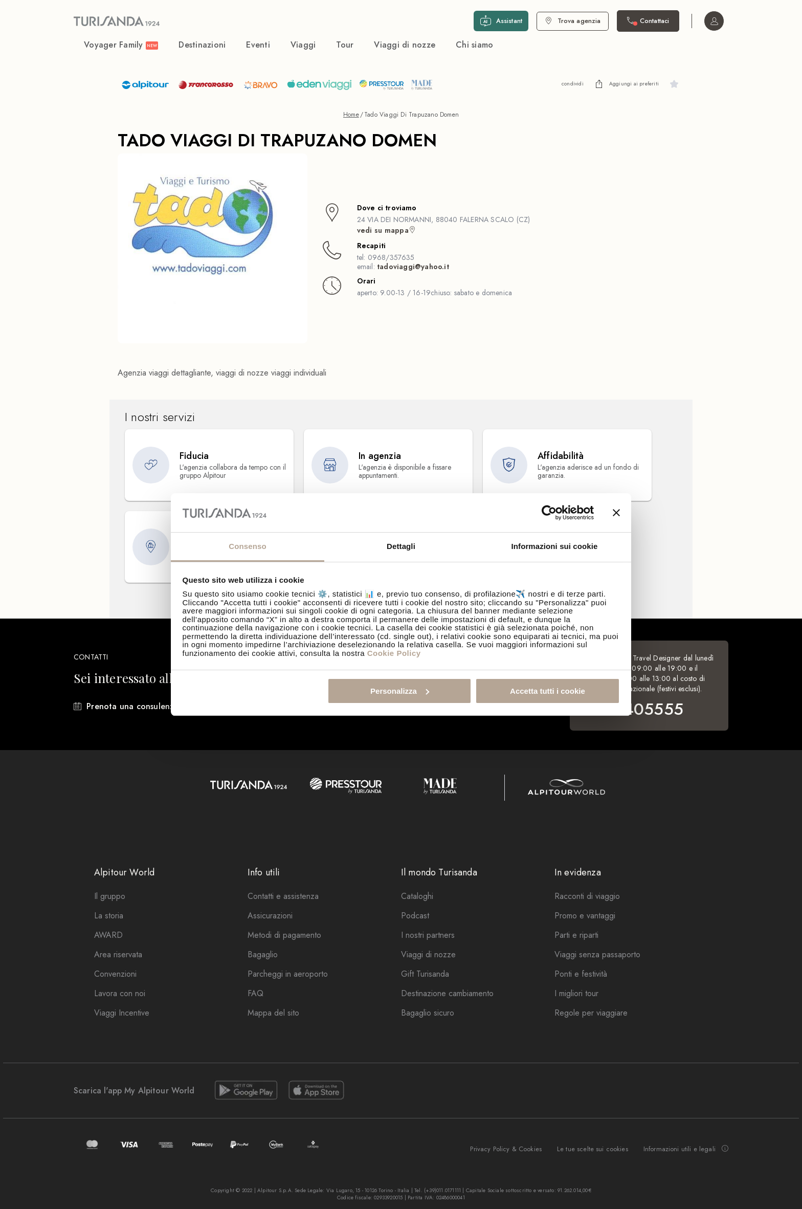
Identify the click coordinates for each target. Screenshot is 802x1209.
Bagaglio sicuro (427, 1013)
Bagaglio (263, 954)
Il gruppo (109, 896)
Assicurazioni (270, 915)
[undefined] (599, 84)
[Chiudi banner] (616, 512)
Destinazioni (202, 45)
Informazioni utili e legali (685, 1149)
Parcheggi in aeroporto (288, 974)
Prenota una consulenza (132, 706)
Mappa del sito (273, 1013)
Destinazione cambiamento (447, 993)
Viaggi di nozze (404, 45)
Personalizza (399, 691)
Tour (344, 45)
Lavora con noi (119, 993)
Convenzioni (115, 974)
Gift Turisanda (425, 974)
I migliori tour (576, 993)
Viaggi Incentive (121, 1013)
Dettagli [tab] (401, 546)
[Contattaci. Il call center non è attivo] (648, 21)
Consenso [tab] (247, 546)
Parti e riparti (576, 935)
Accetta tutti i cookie (547, 691)
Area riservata (118, 954)
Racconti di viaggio (587, 896)
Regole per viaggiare (591, 1013)
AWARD (108, 935)
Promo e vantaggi (584, 915)
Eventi (258, 45)
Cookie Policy (394, 653)
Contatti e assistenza (283, 896)
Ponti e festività (580, 974)
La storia (108, 915)
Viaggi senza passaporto (597, 954)
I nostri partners (428, 935)
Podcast (415, 915)
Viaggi (303, 45)
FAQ (255, 993)
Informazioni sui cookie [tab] (554, 546)
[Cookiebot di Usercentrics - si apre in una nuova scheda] (549, 512)
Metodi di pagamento (284, 935)
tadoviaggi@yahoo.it (413, 266)
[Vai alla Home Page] (117, 21)
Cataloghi (417, 896)
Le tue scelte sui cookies (592, 1149)
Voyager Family (121, 45)
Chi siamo (474, 45)
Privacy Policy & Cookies (506, 1149)
